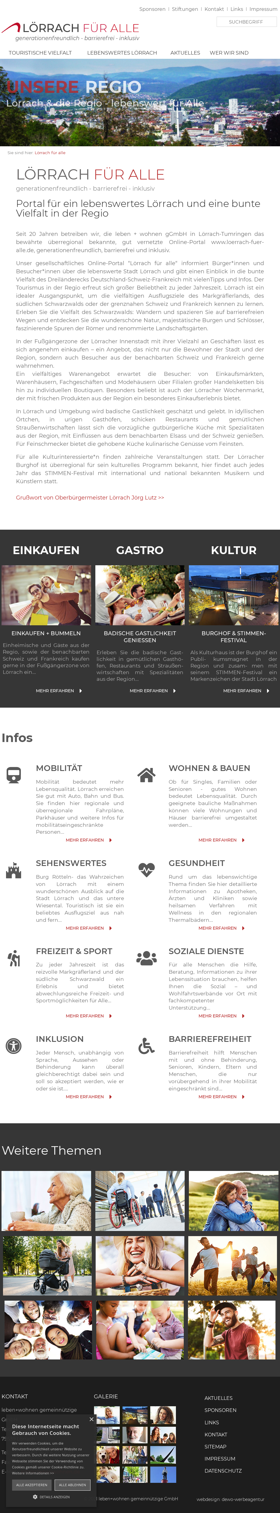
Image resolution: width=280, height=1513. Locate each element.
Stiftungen (185, 9)
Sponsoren (152, 9)
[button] (51, 1496)
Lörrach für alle (50, 152)
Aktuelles (185, 53)
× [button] (91, 1419)
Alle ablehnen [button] (72, 1485)
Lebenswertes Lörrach (122, 53)
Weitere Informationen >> (33, 1473)
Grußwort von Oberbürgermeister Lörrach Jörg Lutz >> (91, 497)
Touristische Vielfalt (40, 53)
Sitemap (215, 1447)
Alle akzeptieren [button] (31, 1485)
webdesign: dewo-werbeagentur (231, 1499)
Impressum (264, 9)
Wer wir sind (229, 53)
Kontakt (214, 9)
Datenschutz (223, 1471)
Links (237, 9)
